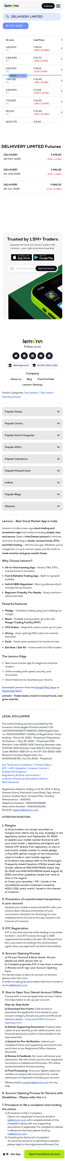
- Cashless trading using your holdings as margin (33, 612)
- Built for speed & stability (32, 577)
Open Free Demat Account (44, 1154)
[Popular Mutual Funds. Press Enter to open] (32, 470)
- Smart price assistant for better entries (32, 641)
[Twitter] (15, 355)
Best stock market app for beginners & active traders (31, 664)
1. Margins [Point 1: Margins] (9, 825)
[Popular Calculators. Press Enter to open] (32, 458)
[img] (18, 365)
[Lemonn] (32, 340)
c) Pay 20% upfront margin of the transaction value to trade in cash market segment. (32, 855)
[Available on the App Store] (21, 257)
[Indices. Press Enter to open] (32, 482)
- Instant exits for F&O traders (33, 647)
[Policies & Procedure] (15, 771)
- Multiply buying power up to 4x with (30, 620)
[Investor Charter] (39, 768)
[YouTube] (40, 355)
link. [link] (44, 1097)
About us (16, 379)
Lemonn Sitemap (32, 384)
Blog (29, 379)
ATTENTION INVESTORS (16, 816)
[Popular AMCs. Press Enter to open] (32, 447)
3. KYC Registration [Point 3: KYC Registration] (15, 928)
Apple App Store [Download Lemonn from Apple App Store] (12, 690)
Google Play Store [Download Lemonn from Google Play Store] (45, 687)
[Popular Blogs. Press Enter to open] (32, 494)
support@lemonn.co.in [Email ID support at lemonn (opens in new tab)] (25, 809)
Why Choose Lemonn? (17, 561)
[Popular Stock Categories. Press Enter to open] (32, 435)
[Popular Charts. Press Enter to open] (32, 423)
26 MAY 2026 (16, 25)
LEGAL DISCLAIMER (16, 716)
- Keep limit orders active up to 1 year (33, 627)
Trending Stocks (11, 396)
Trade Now (48, 6)
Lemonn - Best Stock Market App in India (29, 521)
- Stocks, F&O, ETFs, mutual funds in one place (31, 569)
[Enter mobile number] (26, 268)
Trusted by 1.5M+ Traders (32, 239)
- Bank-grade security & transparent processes (33, 586)
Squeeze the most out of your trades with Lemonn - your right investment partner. (32, 246)
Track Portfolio (45, 379)
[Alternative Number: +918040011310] (32, 806)
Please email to (14, 1082)
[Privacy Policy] (43, 764)
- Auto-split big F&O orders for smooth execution (31, 635)
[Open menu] (58, 6)
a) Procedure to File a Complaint (23, 1113)
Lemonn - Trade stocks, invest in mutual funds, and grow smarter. (32, 697)
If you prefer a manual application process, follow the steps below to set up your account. (33, 998)
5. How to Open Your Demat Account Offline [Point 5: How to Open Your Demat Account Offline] (32, 992)
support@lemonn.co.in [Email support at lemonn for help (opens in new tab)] (36, 1082)
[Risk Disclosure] (11, 782)
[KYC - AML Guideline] (15, 768)
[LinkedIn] (49, 355)
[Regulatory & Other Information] (21, 775)
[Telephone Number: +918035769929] (32, 803)
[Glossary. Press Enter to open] (32, 506)
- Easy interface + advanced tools (33, 594)
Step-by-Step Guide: (17, 1004)
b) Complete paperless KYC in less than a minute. (34, 964)
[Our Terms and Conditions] (18, 764)
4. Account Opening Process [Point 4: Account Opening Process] (21, 953)
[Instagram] (24, 355)
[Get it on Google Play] (43, 257)
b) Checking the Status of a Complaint (27, 1137)
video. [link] (24, 978)
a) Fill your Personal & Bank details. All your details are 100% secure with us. (30, 959)
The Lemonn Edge (14, 656)
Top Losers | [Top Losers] (47, 392)
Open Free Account (46, 268)
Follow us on (32, 346)
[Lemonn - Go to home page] (12, 5)
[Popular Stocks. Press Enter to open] (32, 411)
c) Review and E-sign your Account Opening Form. (31, 969)
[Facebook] (32, 355)
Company (32, 373)
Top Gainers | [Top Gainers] (32, 392)
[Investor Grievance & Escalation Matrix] (25, 778)
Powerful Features (14, 604)
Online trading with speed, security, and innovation (28, 673)
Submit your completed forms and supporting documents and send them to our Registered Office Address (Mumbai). (33, 1046)
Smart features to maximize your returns (29, 679)
